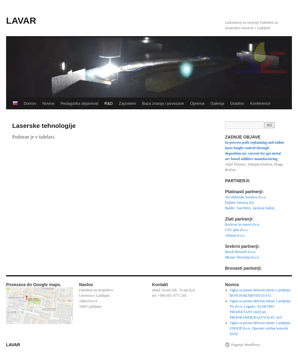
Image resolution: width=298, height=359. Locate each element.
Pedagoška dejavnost (79, 103)
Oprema (197, 103)
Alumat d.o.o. (235, 235)
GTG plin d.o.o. (236, 230)
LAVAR (21, 20)
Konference (260, 103)
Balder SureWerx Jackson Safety (250, 208)
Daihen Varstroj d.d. (239, 202)
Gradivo (237, 103)
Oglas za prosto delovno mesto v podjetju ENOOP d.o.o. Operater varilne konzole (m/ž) (260, 328)
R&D (108, 103)
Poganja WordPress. (246, 345)
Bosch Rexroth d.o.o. (240, 252)
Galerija (217, 103)
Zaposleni (127, 103)
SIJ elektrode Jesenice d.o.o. (245, 197)
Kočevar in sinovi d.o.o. (242, 224)
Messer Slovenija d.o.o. (242, 257)
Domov (30, 103)
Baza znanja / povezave (163, 103)
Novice (48, 103)
